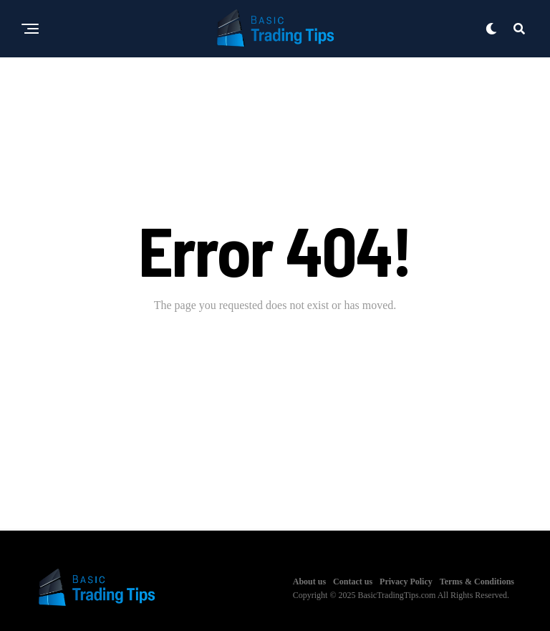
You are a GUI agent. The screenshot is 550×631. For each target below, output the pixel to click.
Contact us (352, 582)
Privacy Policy (406, 582)
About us (309, 582)
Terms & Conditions (477, 582)
